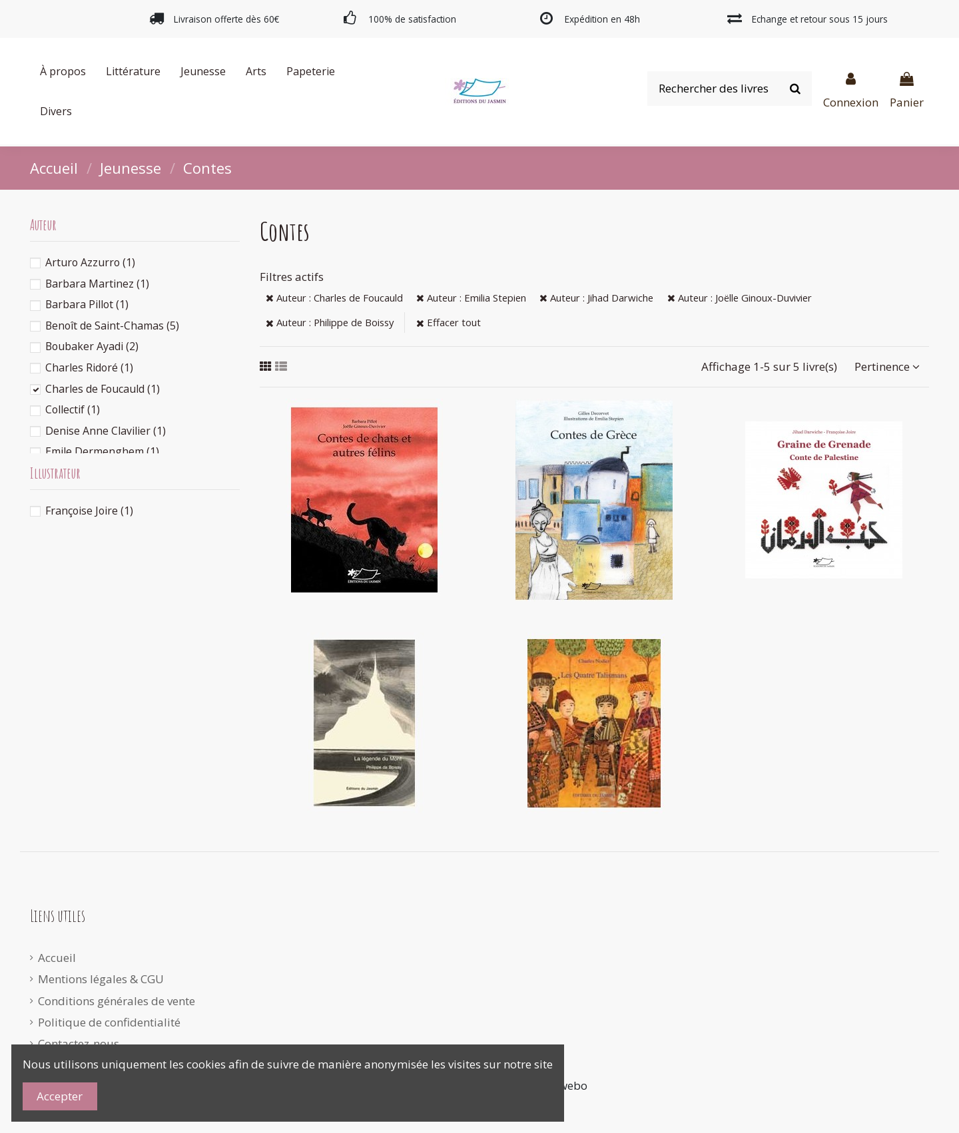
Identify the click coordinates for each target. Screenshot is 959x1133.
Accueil (57, 957)
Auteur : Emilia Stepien (471, 297)
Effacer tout (448, 322)
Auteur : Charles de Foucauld (334, 297)
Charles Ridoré (89, 367)
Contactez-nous (78, 1043)
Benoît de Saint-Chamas (112, 325)
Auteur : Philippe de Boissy (330, 322)
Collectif (72, 409)
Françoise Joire (89, 510)
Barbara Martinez (97, 283)
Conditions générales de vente (116, 1001)
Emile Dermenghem (102, 451)
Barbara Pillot (87, 304)
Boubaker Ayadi (92, 346)
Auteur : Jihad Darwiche (596, 297)
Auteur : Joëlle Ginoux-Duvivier (739, 297)
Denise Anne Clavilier (105, 430)
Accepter (60, 1096)
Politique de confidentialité (109, 1022)
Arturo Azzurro (90, 262)
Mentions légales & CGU (101, 979)
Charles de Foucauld (102, 388)
